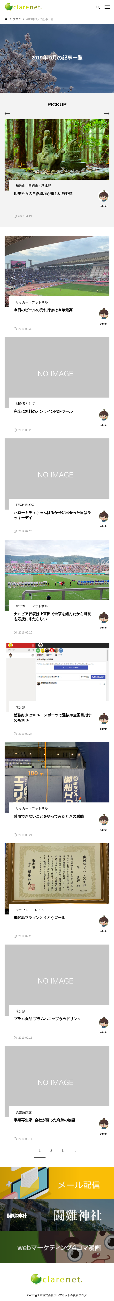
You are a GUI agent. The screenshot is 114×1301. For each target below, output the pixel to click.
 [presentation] (106, 113)
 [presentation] (7, 113)
